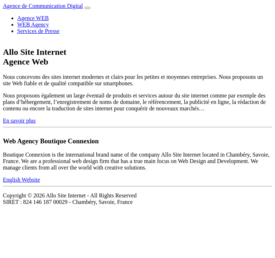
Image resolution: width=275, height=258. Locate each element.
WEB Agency (33, 25)
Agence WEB (33, 18)
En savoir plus (19, 121)
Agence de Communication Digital (43, 6)
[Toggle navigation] (87, 8)
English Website (21, 180)
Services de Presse (38, 31)
